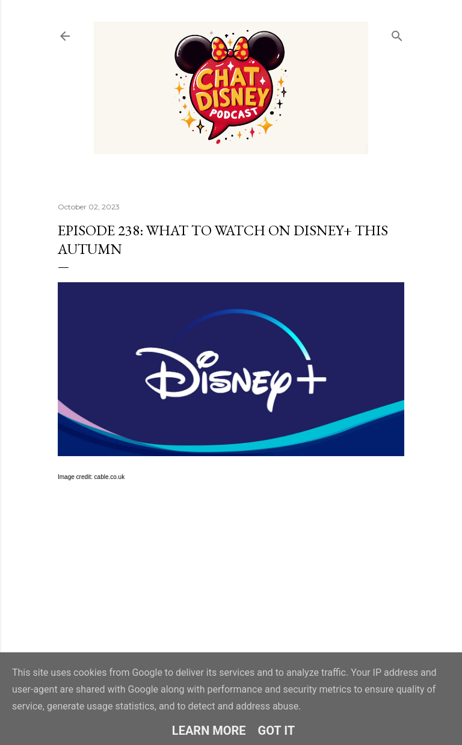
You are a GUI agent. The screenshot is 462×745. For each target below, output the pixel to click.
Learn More (209, 730)
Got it (276, 730)
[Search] (397, 33)
